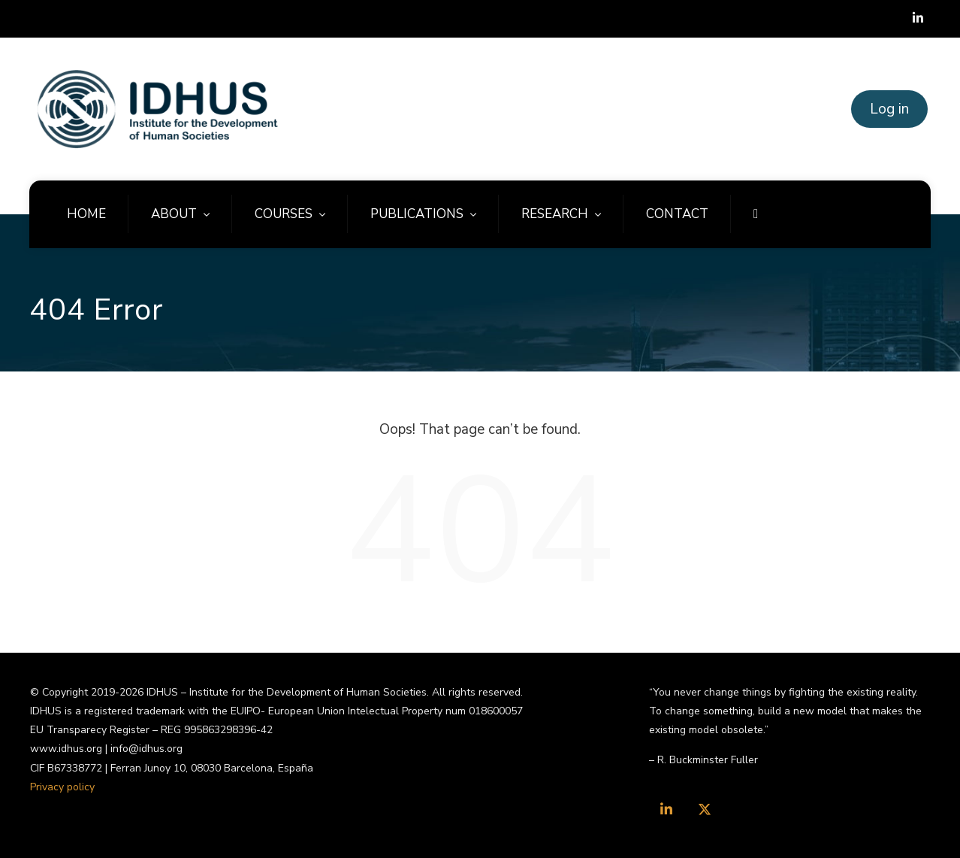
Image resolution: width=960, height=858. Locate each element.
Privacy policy (62, 787)
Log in (889, 109)
